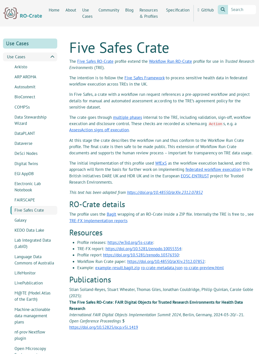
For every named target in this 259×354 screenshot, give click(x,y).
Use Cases (87, 13)
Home (54, 10)
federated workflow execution (213, 169)
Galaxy (20, 220)
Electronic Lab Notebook (27, 187)
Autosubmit (25, 87)
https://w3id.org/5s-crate (130, 242)
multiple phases (127, 117)
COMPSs (22, 107)
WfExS (161, 163)
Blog (129, 10)
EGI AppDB (24, 173)
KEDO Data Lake (29, 230)
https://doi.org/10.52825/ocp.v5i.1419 (103, 327)
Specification (178, 10)
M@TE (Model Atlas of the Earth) (32, 296)
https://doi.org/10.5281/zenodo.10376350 (141, 255)
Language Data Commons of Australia (34, 260)
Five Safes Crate (29, 210)
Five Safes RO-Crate (95, 61)
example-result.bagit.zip (117, 267)
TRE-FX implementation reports (98, 220)
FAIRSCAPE (24, 200)
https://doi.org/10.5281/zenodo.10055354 (143, 248)
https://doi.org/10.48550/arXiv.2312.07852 (165, 192)
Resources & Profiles (149, 13)
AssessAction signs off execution (99, 130)
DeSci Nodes (26, 153)
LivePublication (28, 283)
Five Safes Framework (144, 78)
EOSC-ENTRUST (195, 176)
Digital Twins (26, 163)
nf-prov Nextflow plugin (29, 335)
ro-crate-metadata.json (161, 267)
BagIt (111, 214)
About (71, 10)
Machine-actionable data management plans (32, 316)
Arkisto (20, 67)
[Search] (242, 9)
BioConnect (24, 97)
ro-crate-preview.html (204, 267)
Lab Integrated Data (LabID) (32, 243)
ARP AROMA (25, 77)
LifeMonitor (25, 273)
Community (108, 10)
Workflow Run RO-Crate (170, 61)
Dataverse (23, 143)
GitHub (206, 10)
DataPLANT (24, 133)
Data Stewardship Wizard (30, 120)
